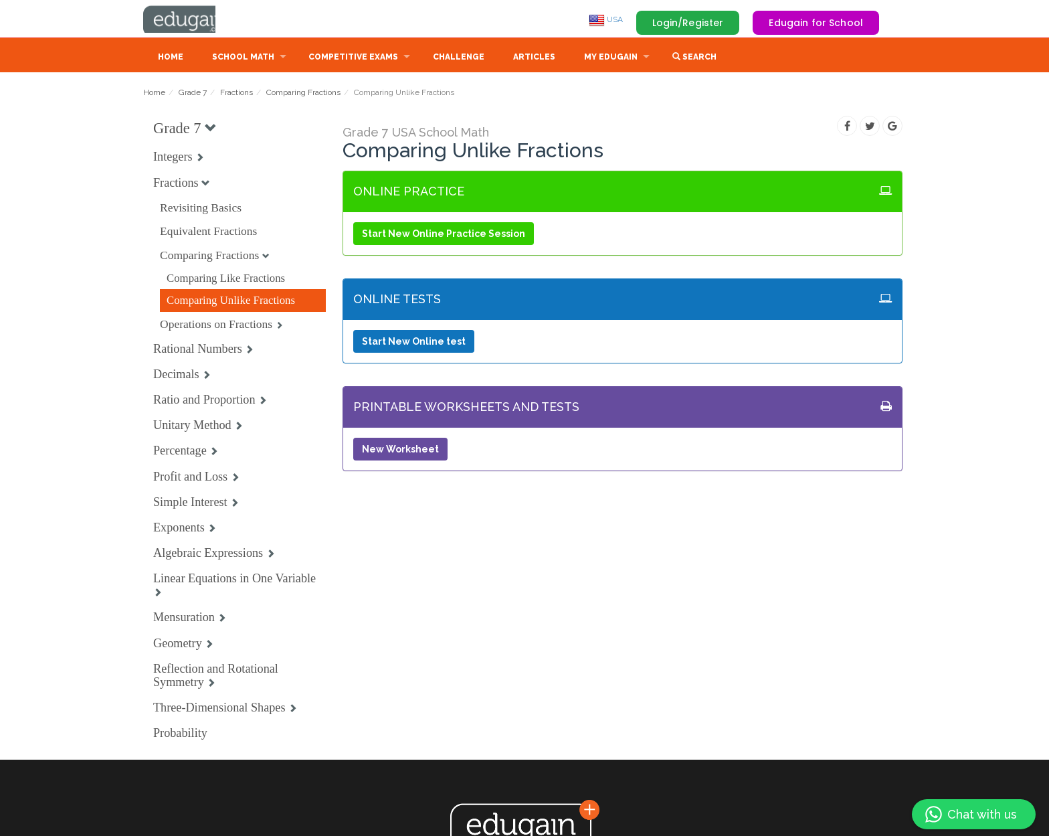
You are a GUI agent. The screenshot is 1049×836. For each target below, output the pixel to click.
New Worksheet (400, 450)
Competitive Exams (353, 58)
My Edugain (611, 58)
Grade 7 (193, 93)
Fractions (236, 93)
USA (606, 19)
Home (170, 58)
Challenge (458, 58)
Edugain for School (816, 22)
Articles (534, 58)
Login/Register (688, 22)
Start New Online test (414, 342)
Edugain (193, 19)
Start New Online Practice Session (443, 235)
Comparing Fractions (303, 93)
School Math (243, 58)
